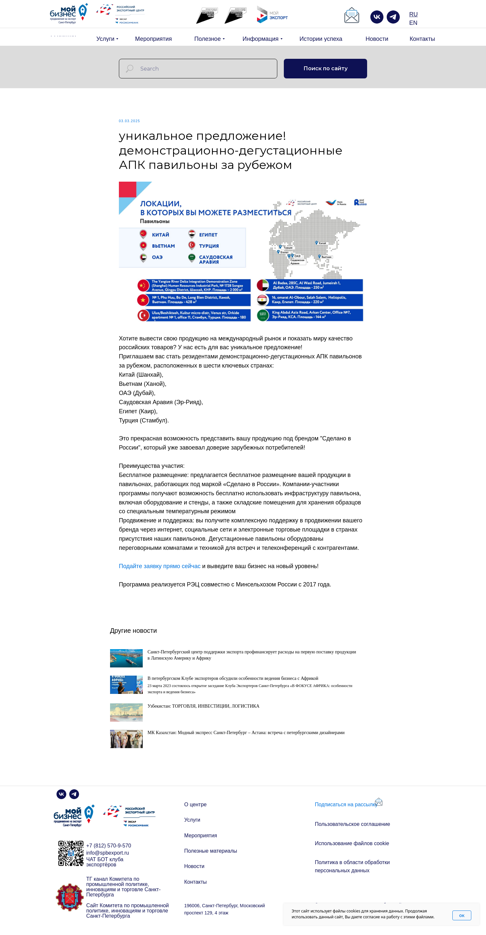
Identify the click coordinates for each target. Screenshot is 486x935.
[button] (351, 15)
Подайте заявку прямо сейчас (160, 568)
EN (413, 23)
